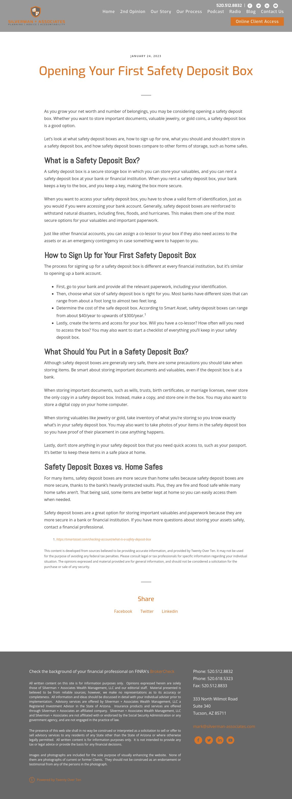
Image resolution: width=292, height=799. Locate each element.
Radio (235, 11)
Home (109, 11)
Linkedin (170, 611)
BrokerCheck (162, 671)
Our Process (189, 11)
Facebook (123, 611)
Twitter (147, 611)
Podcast (215, 11)
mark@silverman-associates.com (224, 726)
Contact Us (272, 11)
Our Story (161, 11)
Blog (251, 11)
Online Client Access (257, 21)
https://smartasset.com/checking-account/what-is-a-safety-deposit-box (104, 539)
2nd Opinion (132, 11)
